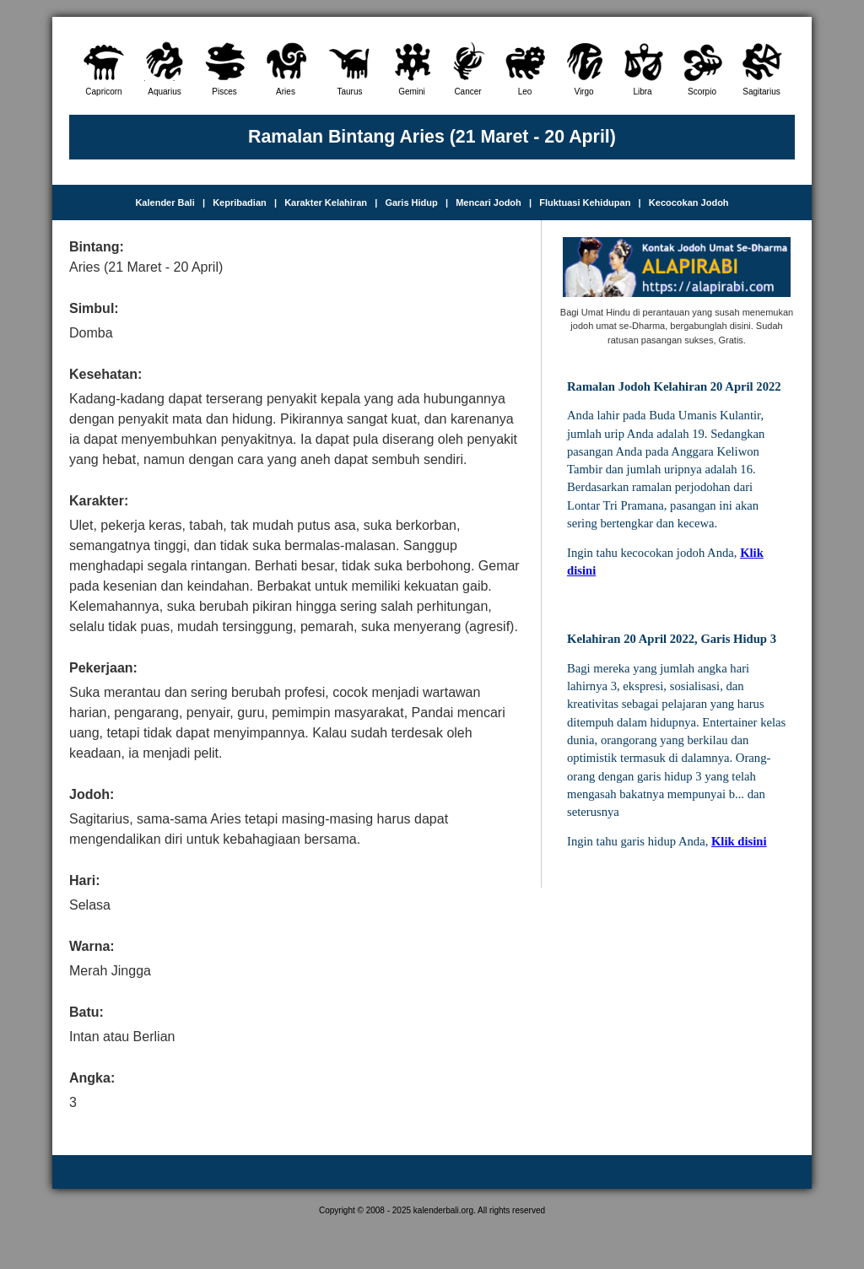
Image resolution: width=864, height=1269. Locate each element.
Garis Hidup (411, 202)
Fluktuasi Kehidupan (584, 202)
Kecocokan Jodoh (689, 202)
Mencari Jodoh (488, 202)
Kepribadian (240, 202)
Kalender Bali (164, 202)
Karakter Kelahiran (325, 202)
